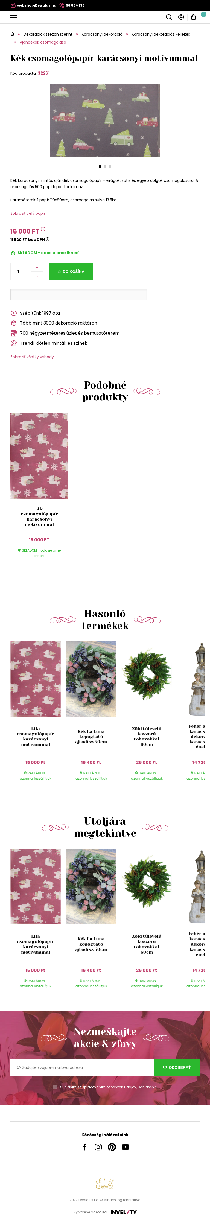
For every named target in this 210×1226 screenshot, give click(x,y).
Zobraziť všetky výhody (32, 357)
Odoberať (177, 1067)
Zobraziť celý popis (28, 213)
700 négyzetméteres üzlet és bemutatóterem (64, 333)
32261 (44, 73)
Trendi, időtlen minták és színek (48, 343)
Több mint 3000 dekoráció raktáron (53, 323)
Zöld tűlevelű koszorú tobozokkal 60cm (146, 736)
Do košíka (73, 271)
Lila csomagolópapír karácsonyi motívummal (39, 516)
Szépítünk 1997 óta (35, 313)
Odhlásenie (147, 1087)
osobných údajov (121, 1087)
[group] (38, 716)
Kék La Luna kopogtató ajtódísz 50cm (91, 736)
